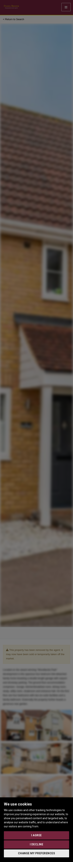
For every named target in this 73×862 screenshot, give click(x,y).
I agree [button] (36, 835)
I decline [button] (36, 844)
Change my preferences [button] (36, 853)
